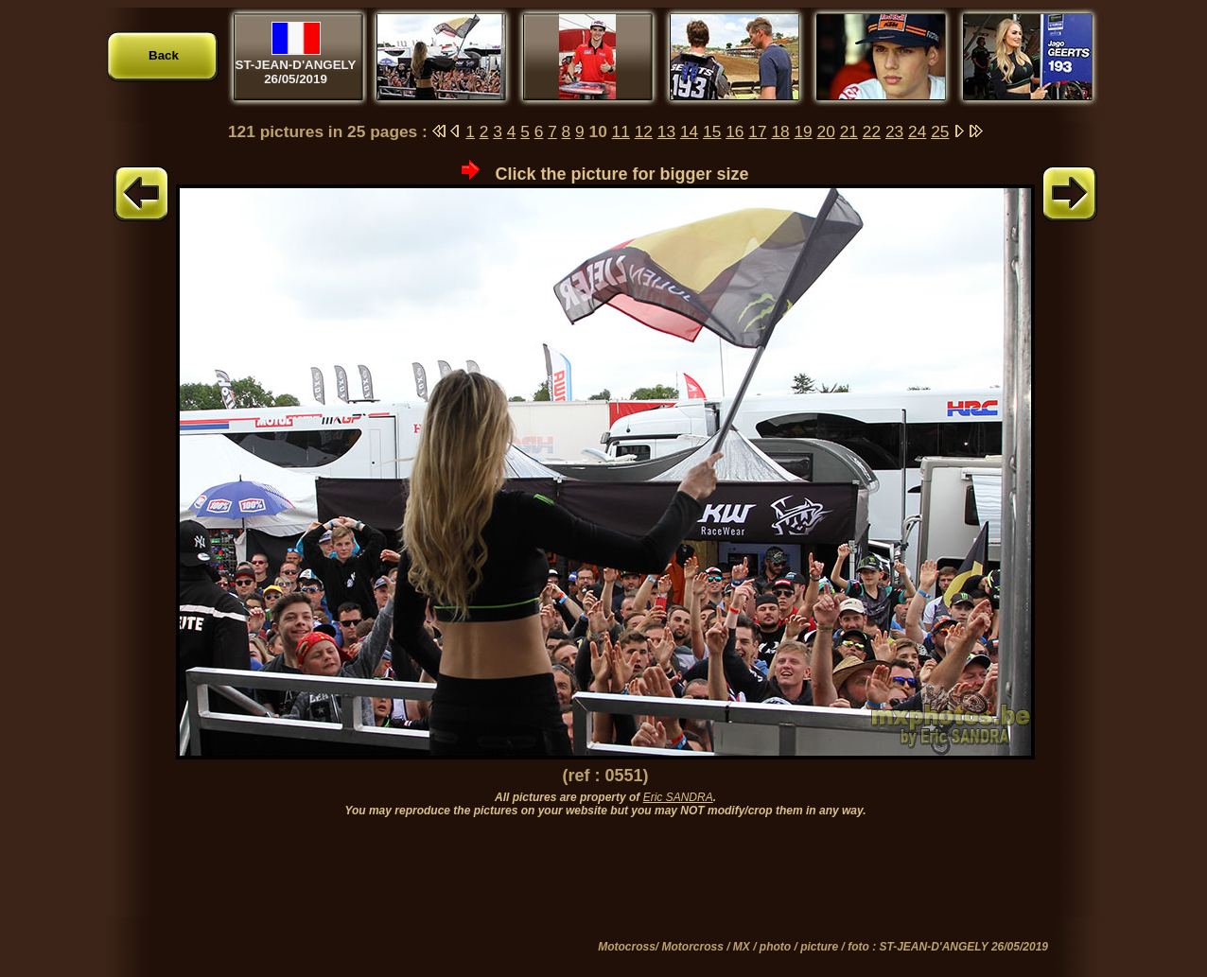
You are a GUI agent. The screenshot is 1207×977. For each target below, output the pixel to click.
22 (872, 131)
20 (826, 131)
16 (734, 131)
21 (849, 131)
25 (940, 131)
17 (757, 131)
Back (164, 55)
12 (644, 131)
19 (803, 131)
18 (780, 131)
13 (666, 131)
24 (917, 131)
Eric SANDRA (678, 797)
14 (689, 131)
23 (894, 131)
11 (621, 131)
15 (712, 131)
